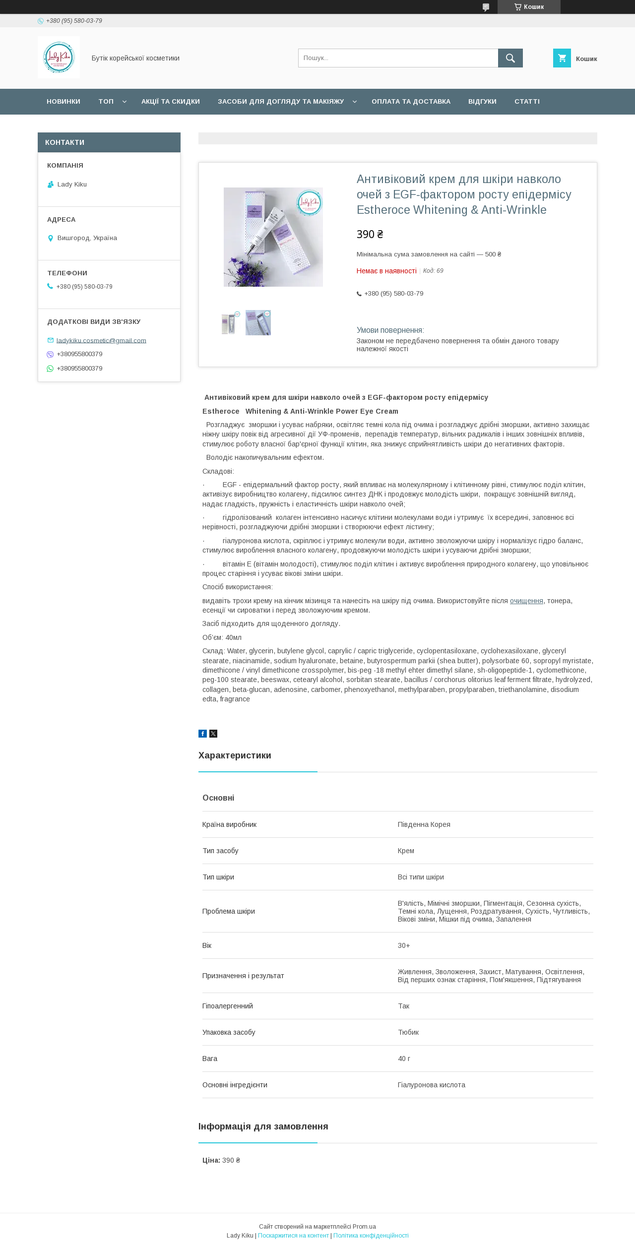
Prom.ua (364, 1226)
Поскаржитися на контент (293, 1235)
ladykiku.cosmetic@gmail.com (101, 340)
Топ (106, 101)
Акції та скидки (170, 101)
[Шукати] (510, 58)
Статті (527, 101)
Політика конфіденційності (371, 1235)
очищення (526, 601)
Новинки (63, 101)
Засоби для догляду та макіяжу (281, 101)
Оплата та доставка (411, 101)
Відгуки (482, 101)
